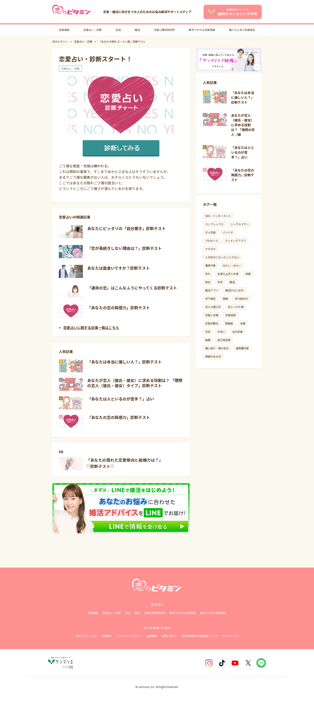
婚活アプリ (211, 290)
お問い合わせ (169, 636)
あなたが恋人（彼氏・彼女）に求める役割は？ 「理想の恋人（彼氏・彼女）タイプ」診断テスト (134, 382)
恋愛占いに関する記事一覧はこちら (91, 327)
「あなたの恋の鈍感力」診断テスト (118, 307)
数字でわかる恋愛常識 (202, 30)
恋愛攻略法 (211, 323)
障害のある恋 (213, 356)
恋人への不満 (236, 307)
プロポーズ (211, 240)
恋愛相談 (64, 30)
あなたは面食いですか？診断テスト (118, 268)
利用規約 (106, 636)
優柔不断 (210, 265)
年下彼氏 (210, 298)
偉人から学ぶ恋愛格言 (242, 30)
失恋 (220, 282)
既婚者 (229, 323)
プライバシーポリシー (129, 636)
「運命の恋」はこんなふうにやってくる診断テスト (132, 288)
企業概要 (152, 636)
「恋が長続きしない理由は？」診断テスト (124, 248)
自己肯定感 (223, 340)
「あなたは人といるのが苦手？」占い (120, 399)
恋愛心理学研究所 (164, 30)
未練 (242, 323)
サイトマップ (230, 636)
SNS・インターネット (218, 216)
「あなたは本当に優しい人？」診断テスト (124, 362)
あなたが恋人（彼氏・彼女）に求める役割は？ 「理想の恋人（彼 (243, 125)
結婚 (207, 340)
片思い (221, 331)
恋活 (118, 30)
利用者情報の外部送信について (199, 636)
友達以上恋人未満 (227, 274)
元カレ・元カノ (232, 265)
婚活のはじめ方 (234, 290)
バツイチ (228, 232)
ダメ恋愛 (210, 232)
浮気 (207, 331)
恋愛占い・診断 (92, 30)
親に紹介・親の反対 (217, 348)
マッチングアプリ (235, 240)
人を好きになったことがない (222, 257)
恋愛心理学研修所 (154, 613)
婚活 (137, 30)
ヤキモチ (210, 249)
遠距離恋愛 (242, 348)
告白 (207, 282)
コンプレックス (214, 224)
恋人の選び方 (213, 307)
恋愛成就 (230, 315)
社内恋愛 (237, 331)
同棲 (248, 274)
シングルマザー (239, 224)
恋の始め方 (241, 298)
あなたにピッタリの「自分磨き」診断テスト (126, 228)
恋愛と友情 (211, 315)
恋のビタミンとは (86, 636)
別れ (207, 274)
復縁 (225, 298)
